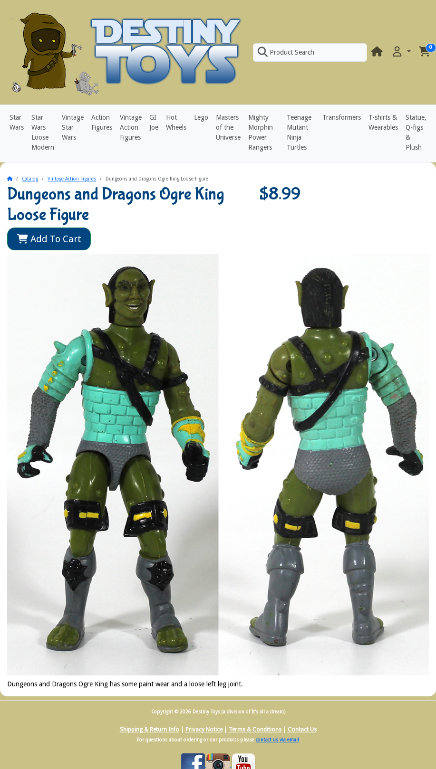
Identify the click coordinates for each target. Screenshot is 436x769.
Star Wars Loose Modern (42, 132)
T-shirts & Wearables (383, 122)
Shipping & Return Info (149, 729)
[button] (401, 52)
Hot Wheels (176, 122)
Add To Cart (49, 239)
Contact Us (302, 729)
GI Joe (153, 122)
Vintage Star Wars (73, 127)
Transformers (341, 117)
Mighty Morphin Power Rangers (260, 132)
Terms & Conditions (255, 729)
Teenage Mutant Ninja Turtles (299, 132)
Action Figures (101, 122)
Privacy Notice (204, 729)
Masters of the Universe (228, 127)
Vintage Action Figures (131, 127)
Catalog (30, 178)
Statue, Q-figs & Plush (416, 132)
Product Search (285, 52)
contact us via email (277, 739)
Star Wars (17, 122)
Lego (201, 117)
